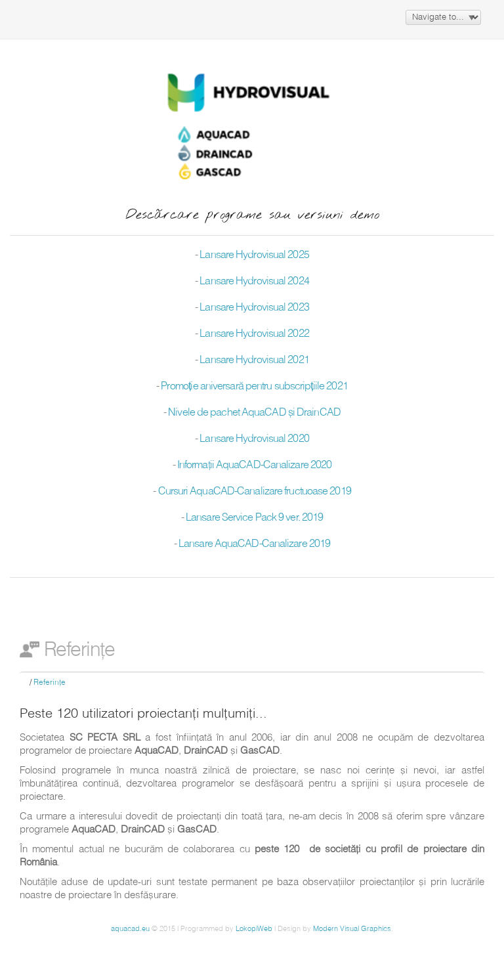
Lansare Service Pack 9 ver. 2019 (254, 518)
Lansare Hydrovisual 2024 (254, 281)
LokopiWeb (254, 929)
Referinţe (49, 683)
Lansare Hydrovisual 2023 (254, 308)
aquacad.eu (130, 929)
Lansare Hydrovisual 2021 (254, 360)
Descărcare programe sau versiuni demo (252, 215)
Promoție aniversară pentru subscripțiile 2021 (254, 386)
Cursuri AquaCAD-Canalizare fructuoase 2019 (254, 492)
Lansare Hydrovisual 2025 (254, 255)
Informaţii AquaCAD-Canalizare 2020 (254, 465)
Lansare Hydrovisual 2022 (254, 334)
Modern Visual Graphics (352, 929)
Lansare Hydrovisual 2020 (254, 439)
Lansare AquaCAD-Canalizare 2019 (254, 544)
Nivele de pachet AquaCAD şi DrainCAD (254, 413)
